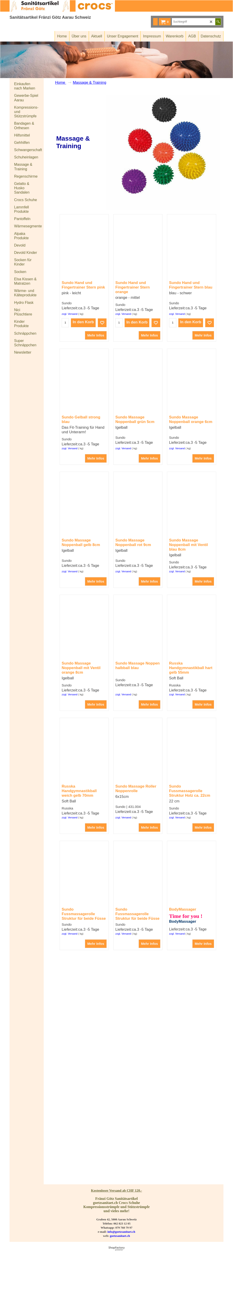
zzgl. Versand (69, 341)
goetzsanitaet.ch (120, 1267)
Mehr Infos (95, 363)
